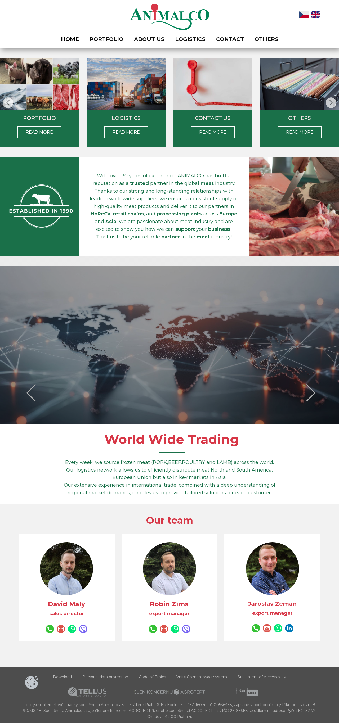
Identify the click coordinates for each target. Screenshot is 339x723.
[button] (8, 102)
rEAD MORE (39, 132)
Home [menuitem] (70, 39)
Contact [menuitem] (230, 39)
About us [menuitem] (149, 39)
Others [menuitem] (266, 39)
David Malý (66, 604)
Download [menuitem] (62, 677)
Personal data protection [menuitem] (105, 677)
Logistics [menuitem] (190, 39)
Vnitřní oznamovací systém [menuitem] (201, 677)
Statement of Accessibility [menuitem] (262, 677)
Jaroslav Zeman (272, 603)
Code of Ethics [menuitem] (152, 677)
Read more (126, 132)
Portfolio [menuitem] (106, 39)
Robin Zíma (169, 604)
